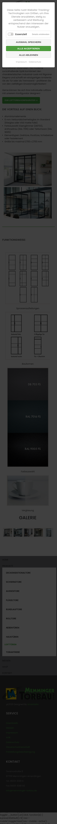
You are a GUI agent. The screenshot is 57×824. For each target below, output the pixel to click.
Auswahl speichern (28, 42)
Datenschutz (35, 61)
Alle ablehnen (28, 55)
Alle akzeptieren (28, 48)
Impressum (21, 61)
